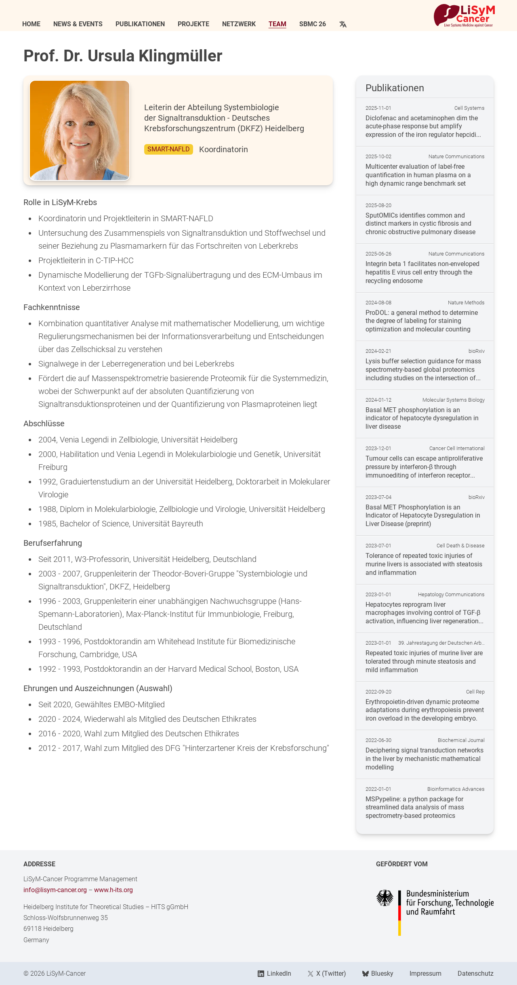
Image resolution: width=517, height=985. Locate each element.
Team (279, 24)
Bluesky (377, 973)
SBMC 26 (314, 24)
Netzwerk (240, 24)
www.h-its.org (113, 890)
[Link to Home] (463, 15)
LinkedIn (274, 973)
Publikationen (141, 24)
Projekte (194, 24)
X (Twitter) (326, 973)
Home (32, 24)
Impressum (425, 973)
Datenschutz (476, 973)
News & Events (79, 24)
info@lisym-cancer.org (55, 890)
